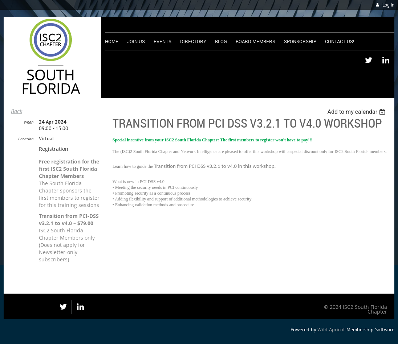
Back (16, 111)
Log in (388, 5)
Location (25, 138)
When (28, 122)
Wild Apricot (331, 329)
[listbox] (357, 111)
